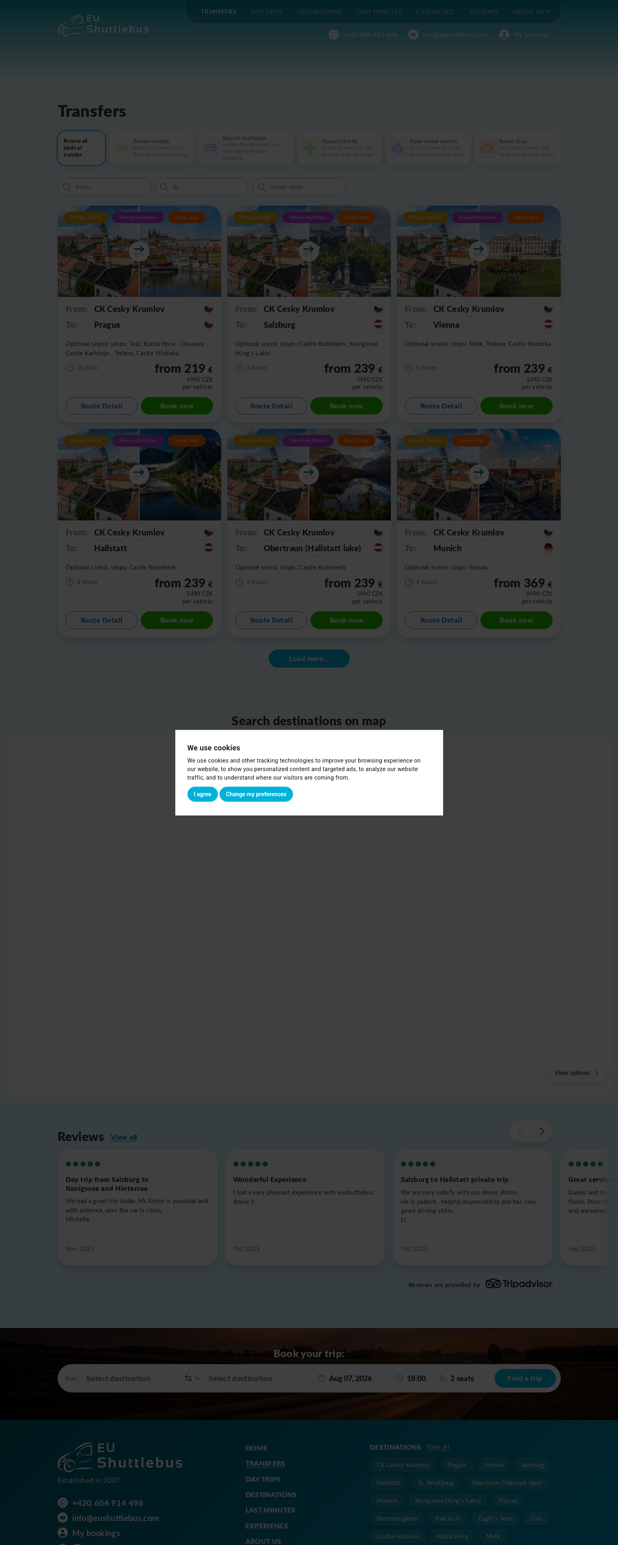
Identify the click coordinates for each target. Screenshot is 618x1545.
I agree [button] (202, 794)
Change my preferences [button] (256, 794)
